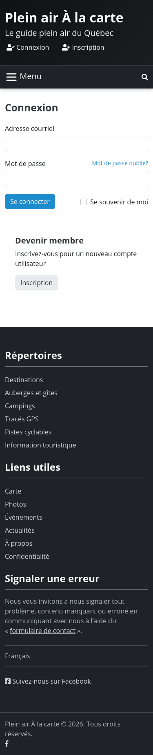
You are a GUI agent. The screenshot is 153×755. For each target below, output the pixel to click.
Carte (13, 491)
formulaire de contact (42, 630)
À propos (18, 543)
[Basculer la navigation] (23, 77)
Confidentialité (27, 556)
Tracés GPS (22, 418)
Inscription (83, 47)
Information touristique (40, 445)
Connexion (28, 47)
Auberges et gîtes (31, 392)
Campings (20, 405)
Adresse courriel (29, 128)
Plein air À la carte (64, 17)
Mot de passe (25, 163)
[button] (145, 77)
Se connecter (30, 201)
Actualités (20, 530)
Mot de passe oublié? (120, 163)
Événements (23, 517)
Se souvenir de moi (119, 201)
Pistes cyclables (28, 431)
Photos (15, 504)
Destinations (24, 379)
